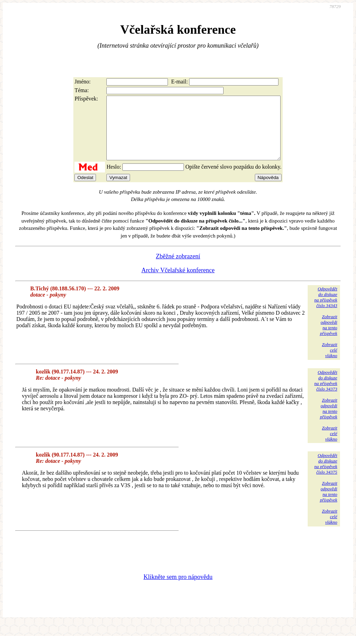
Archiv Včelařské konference (178, 282)
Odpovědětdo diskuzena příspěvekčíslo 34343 (325, 310)
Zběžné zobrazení (178, 268)
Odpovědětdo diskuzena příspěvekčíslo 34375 (325, 476)
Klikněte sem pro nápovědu (178, 589)
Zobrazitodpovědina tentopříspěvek (328, 337)
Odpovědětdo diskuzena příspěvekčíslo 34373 (325, 393)
